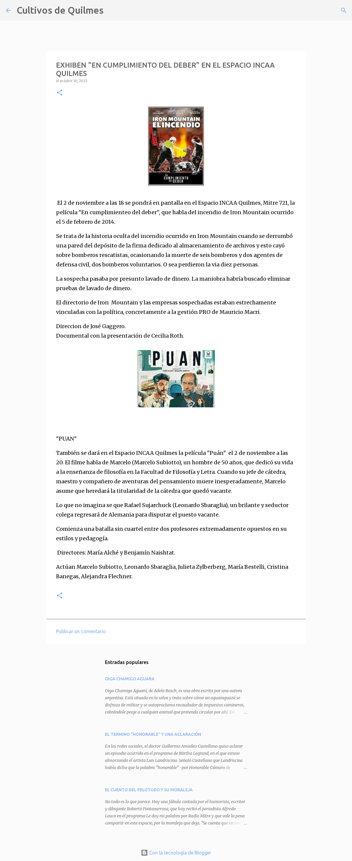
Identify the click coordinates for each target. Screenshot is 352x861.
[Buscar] (111, 10)
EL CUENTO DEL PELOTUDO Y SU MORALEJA (149, 789)
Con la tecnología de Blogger (176, 852)
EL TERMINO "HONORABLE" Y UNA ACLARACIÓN (153, 734)
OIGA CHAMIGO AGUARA (130, 678)
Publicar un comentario (81, 631)
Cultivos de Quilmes (60, 10)
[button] (59, 93)
